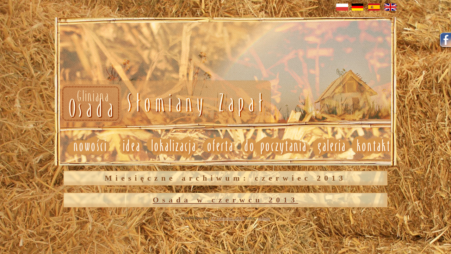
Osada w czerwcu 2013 (225, 199)
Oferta (219, 146)
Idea (128, 146)
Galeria (331, 146)
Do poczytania (274, 146)
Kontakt (373, 146)
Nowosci (161, 104)
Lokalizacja (173, 146)
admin (264, 217)
